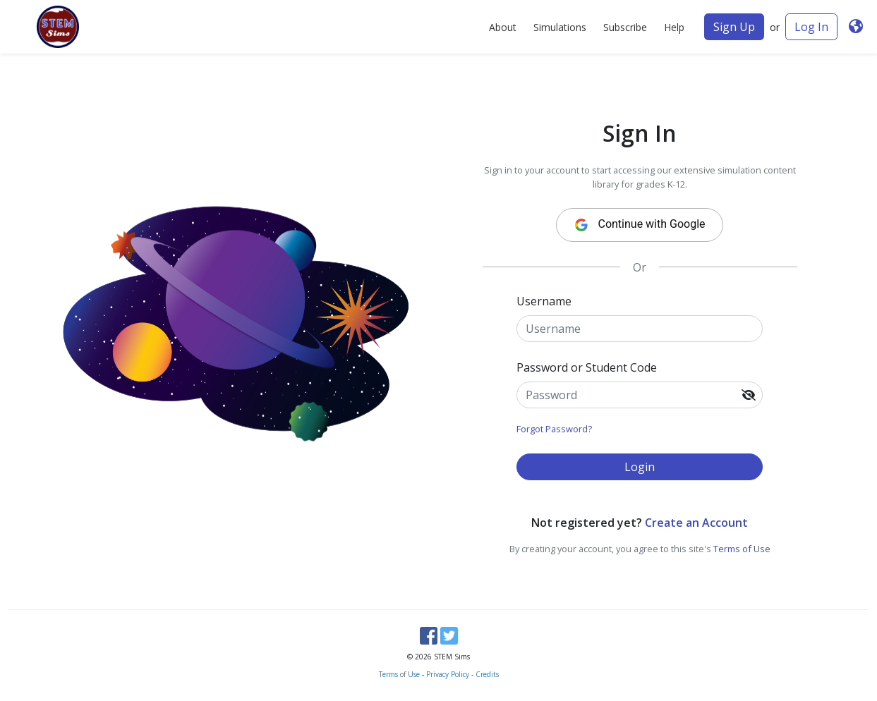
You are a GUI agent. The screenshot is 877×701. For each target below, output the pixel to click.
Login (639, 467)
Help (674, 27)
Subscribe (625, 27)
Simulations (559, 27)
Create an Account (696, 522)
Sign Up (734, 27)
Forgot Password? (554, 428)
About (502, 27)
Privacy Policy (447, 674)
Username (543, 301)
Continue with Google (635, 225)
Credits (487, 674)
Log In (811, 27)
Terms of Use (741, 548)
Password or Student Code (586, 367)
